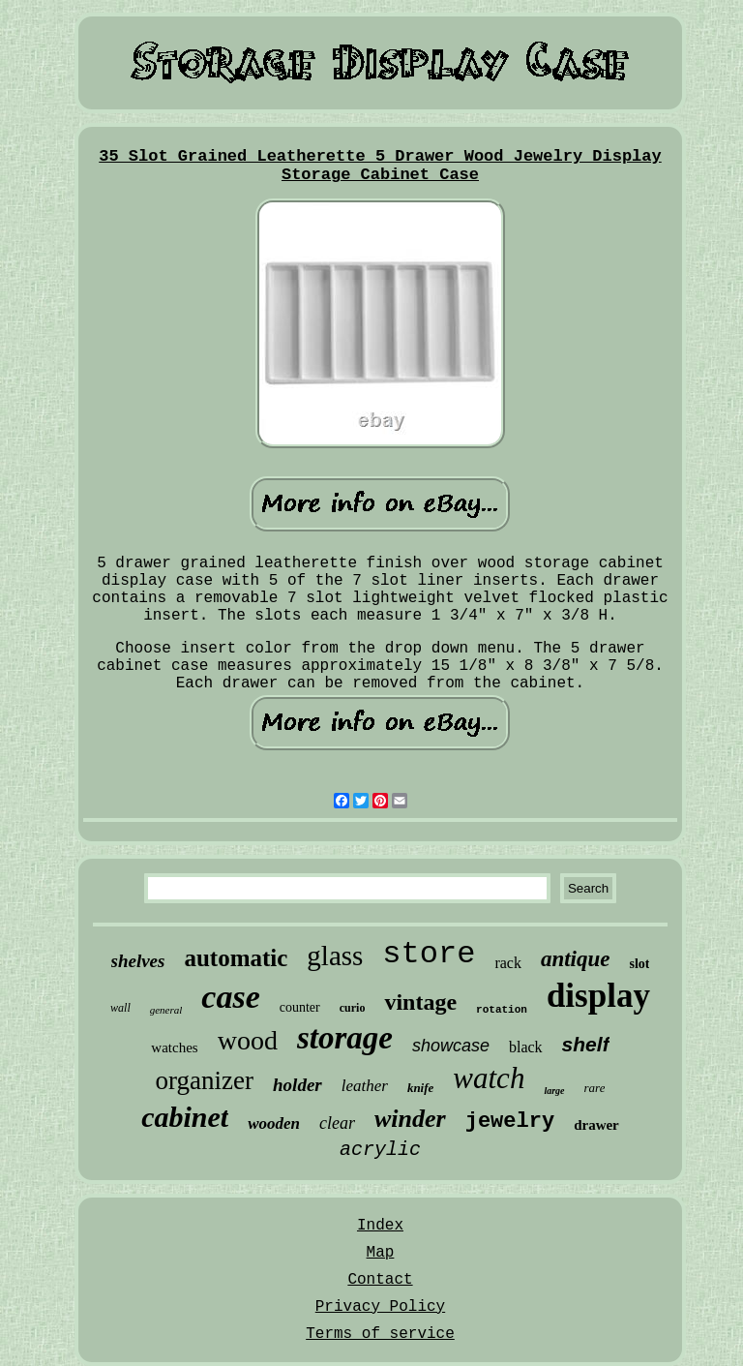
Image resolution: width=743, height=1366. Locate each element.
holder (297, 1085)
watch (488, 1078)
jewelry (509, 1121)
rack (507, 963)
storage (345, 1037)
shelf (585, 1044)
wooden (274, 1123)
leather (365, 1086)
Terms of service (380, 1334)
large (554, 1090)
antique (575, 959)
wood (248, 1040)
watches (174, 1047)
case (230, 997)
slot (639, 963)
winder (410, 1119)
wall (120, 1008)
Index (380, 1225)
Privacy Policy (380, 1307)
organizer (204, 1080)
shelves (138, 961)
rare (595, 1087)
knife (420, 1087)
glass (335, 955)
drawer (596, 1125)
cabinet (184, 1117)
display (598, 996)
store (428, 954)
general (166, 1010)
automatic (235, 958)
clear (337, 1123)
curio (353, 1008)
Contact (379, 1280)
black (526, 1047)
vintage (420, 1002)
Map (381, 1252)
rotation (501, 1010)
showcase (451, 1045)
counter (300, 1007)
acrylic (380, 1149)
